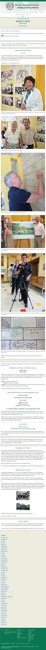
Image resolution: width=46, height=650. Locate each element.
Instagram (16, 36)
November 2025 (4, 537)
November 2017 (4, 610)
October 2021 (3, 579)
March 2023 (3, 565)
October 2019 (3, 598)
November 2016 (4, 615)
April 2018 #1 (4, 607)
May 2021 (3, 580)
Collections (15, 12)
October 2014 (3, 624)
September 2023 (4, 561)
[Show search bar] (23, 16)
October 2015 (3, 620)
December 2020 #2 (5, 587)
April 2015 (24, 25)
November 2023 (4, 560)
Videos (29, 639)
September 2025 (4, 539)
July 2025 (3, 540)
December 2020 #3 (5, 586)
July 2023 (3, 563)
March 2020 (3, 594)
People (29, 633)
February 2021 (4, 584)
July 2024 (3, 553)
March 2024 (3, 556)
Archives (19, 632)
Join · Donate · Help (20, 14)
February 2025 (4, 546)
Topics (29, 637)
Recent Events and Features (23, 18)
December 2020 (4, 589)
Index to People (31, 635)
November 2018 (4, 603)
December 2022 (4, 567)
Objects (18, 635)
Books (18, 636)
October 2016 (3, 617)
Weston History (23, 12)
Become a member (5, 30)
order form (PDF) (40, 528)
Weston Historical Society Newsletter (22, 33)
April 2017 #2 (4, 612)
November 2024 (4, 547)
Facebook (10, 36)
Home (3, 12)
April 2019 (3, 601)
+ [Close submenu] (18, 12)
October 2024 (3, 549)
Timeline (30, 632)
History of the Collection (22, 637)
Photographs (19, 633)
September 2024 (4, 551)
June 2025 (3, 542)
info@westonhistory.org (6, 647)
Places (29, 636)
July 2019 (3, 600)
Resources (42, 12)
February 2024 (4, 558)
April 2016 (3, 619)
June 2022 (3, 572)
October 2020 (3, 591)
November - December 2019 (6, 596)
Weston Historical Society (27, 5)
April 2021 (3, 582)
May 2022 (3, 573)
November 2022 (4, 568)
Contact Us (27, 14)
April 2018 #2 (4, 605)
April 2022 (3, 575)
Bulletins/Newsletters (34, 12)
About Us (8, 12)
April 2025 (3, 544)
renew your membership (15, 30)
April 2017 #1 (4, 613)
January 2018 (3, 608)
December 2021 (4, 577)
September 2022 (4, 570)
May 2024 (3, 554)
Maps (29, 640)
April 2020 (3, 593)
